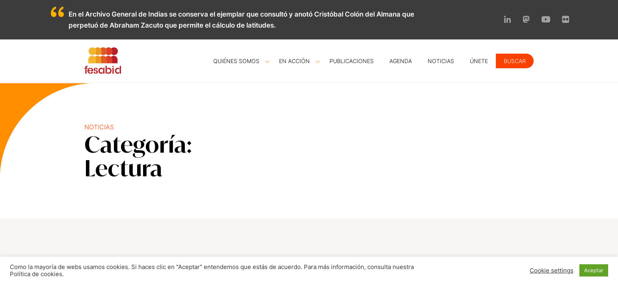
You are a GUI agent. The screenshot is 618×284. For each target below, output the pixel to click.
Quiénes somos (236, 61)
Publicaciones (351, 61)
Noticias (441, 61)
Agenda (400, 61)
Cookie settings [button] (551, 270)
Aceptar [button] (593, 270)
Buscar (515, 61)
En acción (294, 61)
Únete (479, 61)
